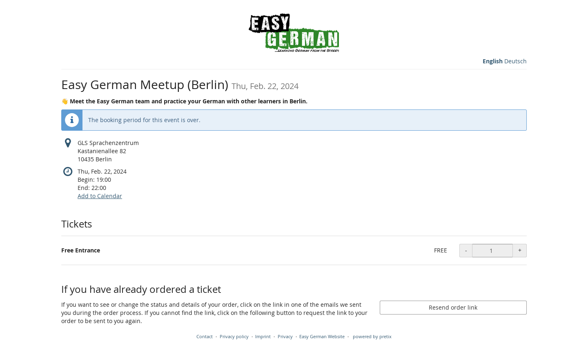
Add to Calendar (100, 196)
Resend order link (453, 307)
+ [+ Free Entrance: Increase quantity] (519, 250)
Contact (204, 336)
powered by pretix (372, 336)
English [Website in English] (493, 61)
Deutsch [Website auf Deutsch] (515, 61)
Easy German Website (322, 336)
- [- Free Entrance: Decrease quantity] (466, 250)
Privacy (285, 336)
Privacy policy (234, 336)
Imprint (263, 336)
